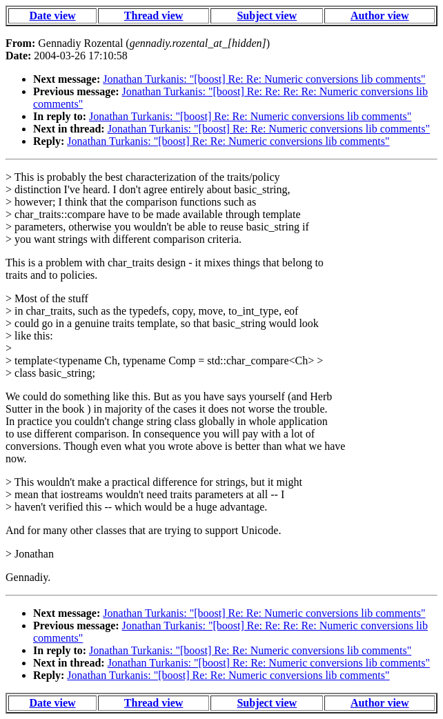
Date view (52, 15)
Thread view (153, 15)
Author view (380, 15)
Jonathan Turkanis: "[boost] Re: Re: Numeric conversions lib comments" (264, 79)
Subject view (267, 15)
